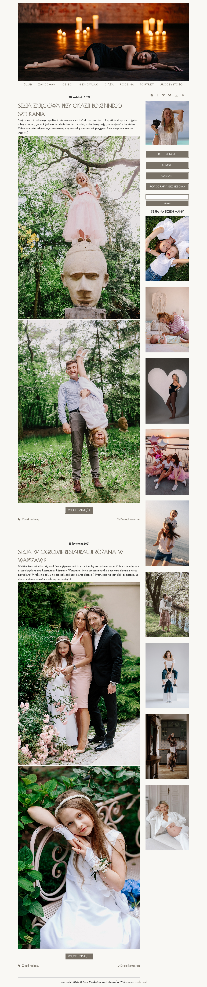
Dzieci (67, 84)
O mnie (167, 165)
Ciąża (109, 84)
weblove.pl (141, 982)
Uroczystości (171, 84)
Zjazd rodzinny (30, 519)
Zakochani (47, 84)
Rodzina (127, 84)
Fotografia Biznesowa (167, 186)
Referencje (167, 154)
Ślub (28, 84)
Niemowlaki (89, 84)
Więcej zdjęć (80, 511)
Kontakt (167, 175)
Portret (147, 84)
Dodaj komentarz (130, 519)
